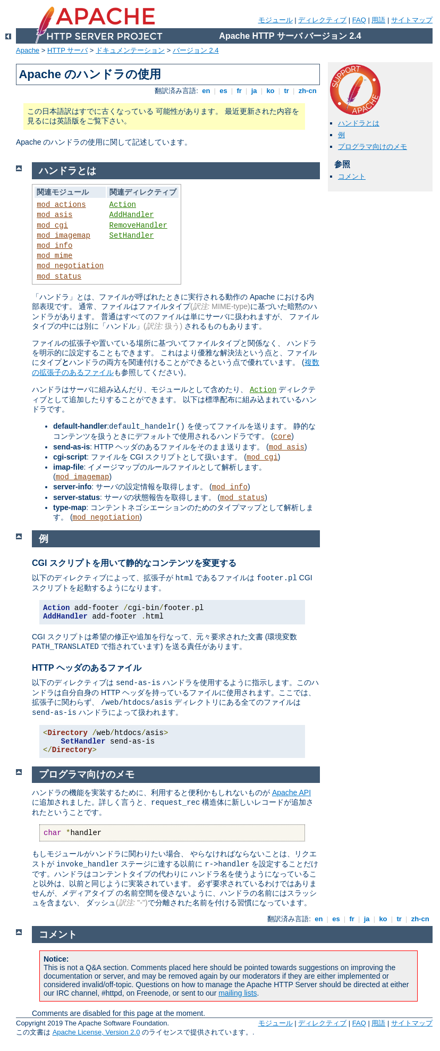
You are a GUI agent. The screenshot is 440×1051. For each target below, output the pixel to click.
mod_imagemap (63, 235)
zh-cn (307, 91)
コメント (352, 176)
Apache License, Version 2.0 (96, 1032)
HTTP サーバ (67, 50)
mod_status (59, 276)
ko (270, 91)
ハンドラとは (358, 123)
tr (286, 91)
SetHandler (131, 235)
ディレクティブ (322, 20)
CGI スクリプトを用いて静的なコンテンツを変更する (134, 563)
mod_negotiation (70, 266)
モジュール (275, 20)
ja (254, 91)
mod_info (54, 245)
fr (239, 91)
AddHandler (131, 215)
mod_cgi (52, 225)
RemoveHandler (138, 225)
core (283, 436)
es (224, 91)
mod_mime (54, 256)
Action (122, 205)
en (206, 91)
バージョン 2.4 (196, 50)
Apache (27, 50)
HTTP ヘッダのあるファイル (86, 667)
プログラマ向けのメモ (372, 147)
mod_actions (61, 205)
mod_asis (54, 215)
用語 (378, 20)
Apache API (291, 792)
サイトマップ (412, 20)
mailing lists (237, 993)
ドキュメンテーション (130, 50)
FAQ (359, 20)
